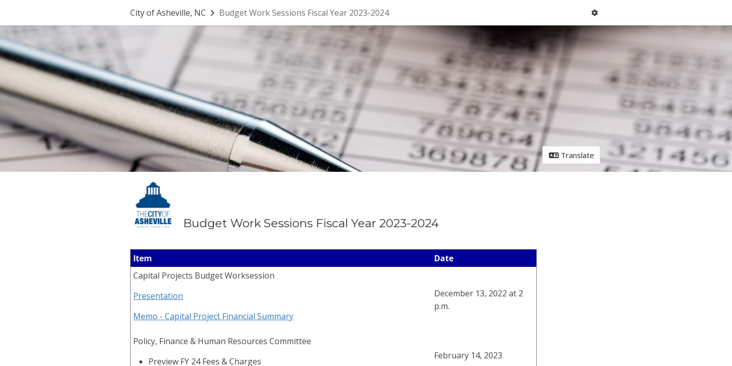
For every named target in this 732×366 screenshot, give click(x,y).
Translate (571, 155)
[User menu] (595, 13)
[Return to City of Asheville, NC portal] (173, 12)
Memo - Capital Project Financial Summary (213, 316)
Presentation (158, 295)
